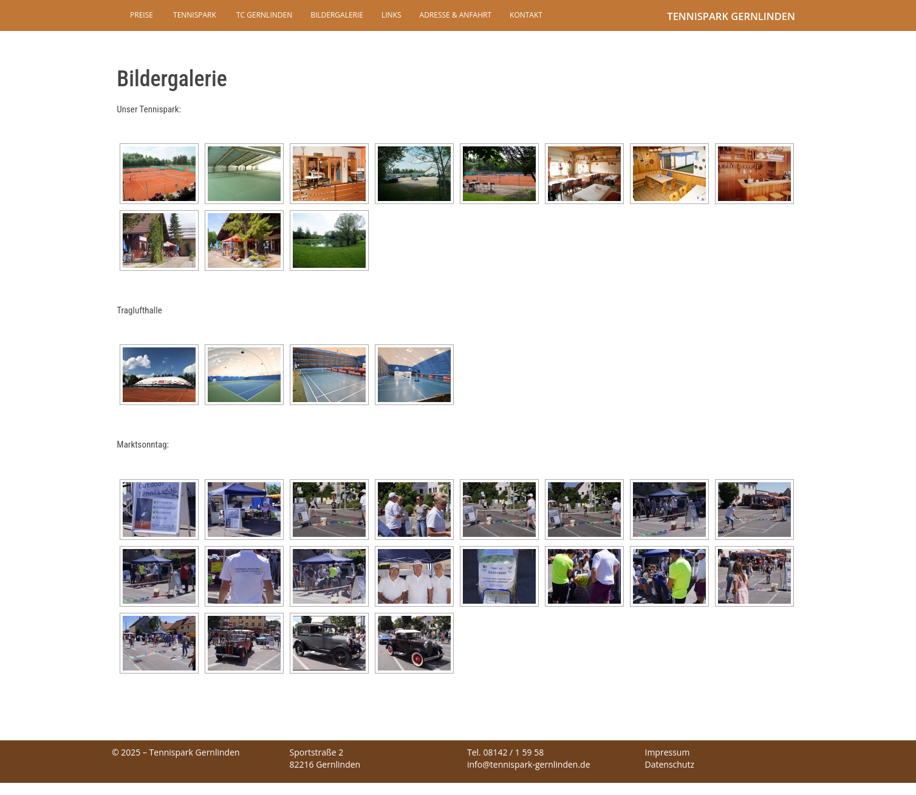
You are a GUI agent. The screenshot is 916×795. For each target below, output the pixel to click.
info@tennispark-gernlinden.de (528, 764)
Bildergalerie (336, 15)
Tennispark (193, 15)
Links (391, 15)
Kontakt (526, 15)
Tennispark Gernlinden (731, 16)
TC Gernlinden (263, 15)
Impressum (667, 752)
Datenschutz (669, 764)
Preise (141, 15)
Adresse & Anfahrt (455, 15)
